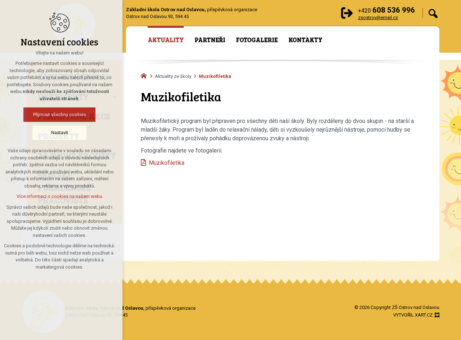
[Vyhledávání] (433, 13)
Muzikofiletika (166, 162)
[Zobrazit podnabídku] (114, 97)
